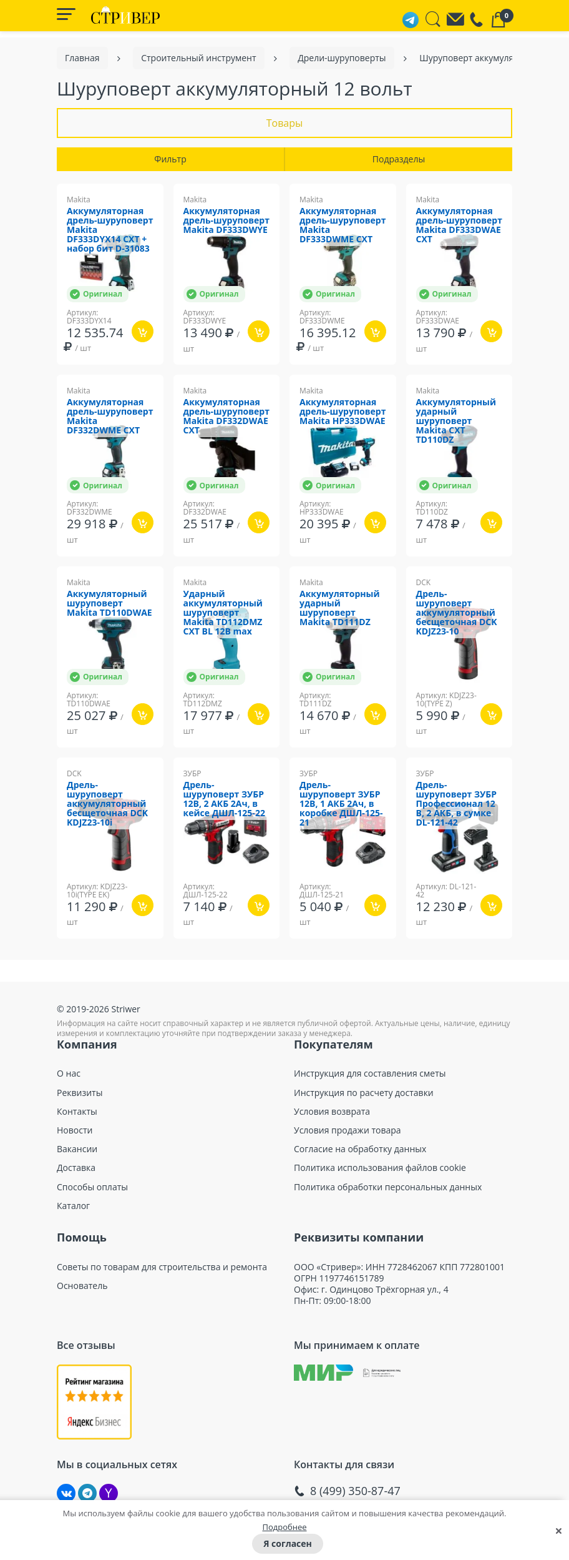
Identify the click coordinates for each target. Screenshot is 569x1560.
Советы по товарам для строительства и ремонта (162, 1267)
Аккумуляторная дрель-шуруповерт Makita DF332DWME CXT (110, 416)
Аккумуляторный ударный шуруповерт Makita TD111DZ (339, 608)
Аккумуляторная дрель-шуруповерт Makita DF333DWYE (226, 220)
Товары (284, 123)
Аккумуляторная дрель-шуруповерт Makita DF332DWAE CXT (226, 416)
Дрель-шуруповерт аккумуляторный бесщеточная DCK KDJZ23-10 (456, 613)
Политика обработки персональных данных (388, 1187)
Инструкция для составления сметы (370, 1073)
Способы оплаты (92, 1187)
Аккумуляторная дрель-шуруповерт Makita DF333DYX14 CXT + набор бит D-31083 (110, 230)
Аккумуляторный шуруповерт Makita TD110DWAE (109, 603)
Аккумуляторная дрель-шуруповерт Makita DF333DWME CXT (342, 225)
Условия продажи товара (347, 1130)
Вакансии (77, 1149)
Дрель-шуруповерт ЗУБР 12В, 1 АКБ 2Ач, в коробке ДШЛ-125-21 (340, 804)
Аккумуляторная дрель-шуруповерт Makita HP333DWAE (342, 412)
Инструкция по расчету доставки (364, 1092)
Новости (74, 1130)
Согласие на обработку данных (360, 1149)
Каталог (73, 1206)
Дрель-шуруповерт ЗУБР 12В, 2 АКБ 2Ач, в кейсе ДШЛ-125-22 (224, 799)
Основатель (82, 1285)
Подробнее (284, 1527)
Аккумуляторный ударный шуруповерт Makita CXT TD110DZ (456, 421)
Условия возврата (332, 1111)
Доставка (76, 1167)
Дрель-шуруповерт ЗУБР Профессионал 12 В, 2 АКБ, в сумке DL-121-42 (456, 804)
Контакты (77, 1111)
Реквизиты (79, 1092)
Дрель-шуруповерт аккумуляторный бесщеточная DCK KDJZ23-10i (107, 804)
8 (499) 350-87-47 (355, 1491)
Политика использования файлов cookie (380, 1167)
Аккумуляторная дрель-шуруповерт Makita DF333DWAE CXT (459, 225)
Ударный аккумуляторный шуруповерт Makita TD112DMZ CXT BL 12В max (223, 613)
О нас (68, 1073)
